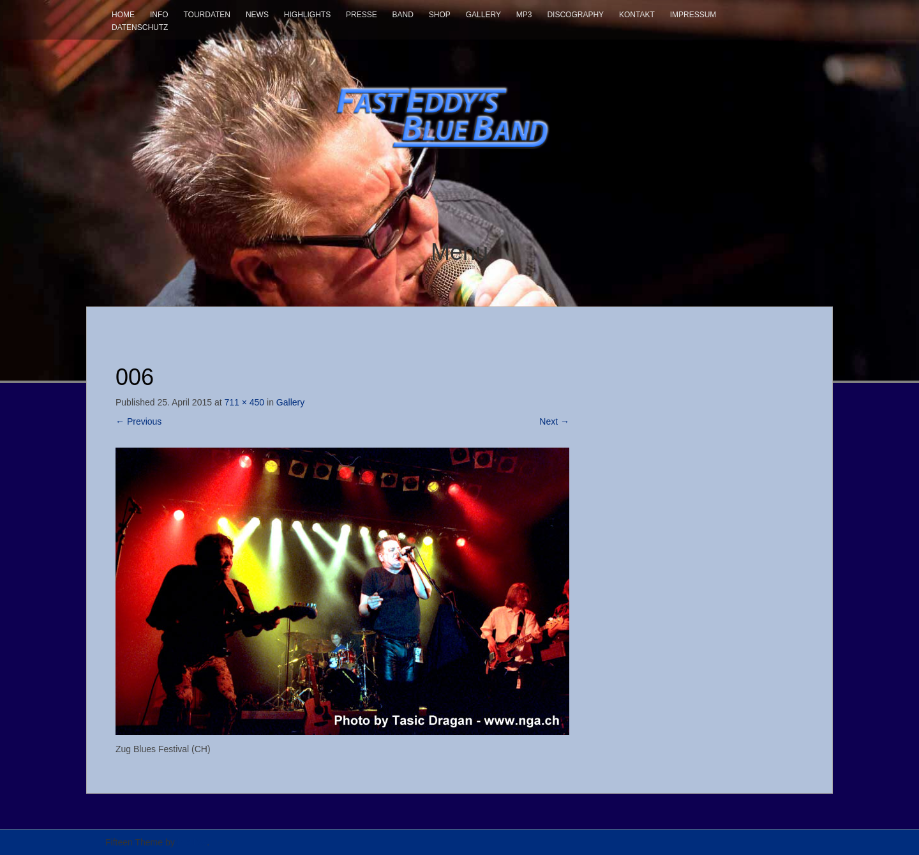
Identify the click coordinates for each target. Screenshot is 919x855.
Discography (575, 14)
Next (554, 421)
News (257, 14)
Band (403, 14)
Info (159, 14)
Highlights (307, 14)
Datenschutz (140, 27)
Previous (138, 421)
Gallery (483, 14)
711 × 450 (244, 402)
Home (123, 14)
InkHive (192, 842)
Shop (440, 14)
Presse (361, 14)
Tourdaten (206, 14)
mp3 (524, 14)
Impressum (693, 14)
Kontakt (637, 14)
